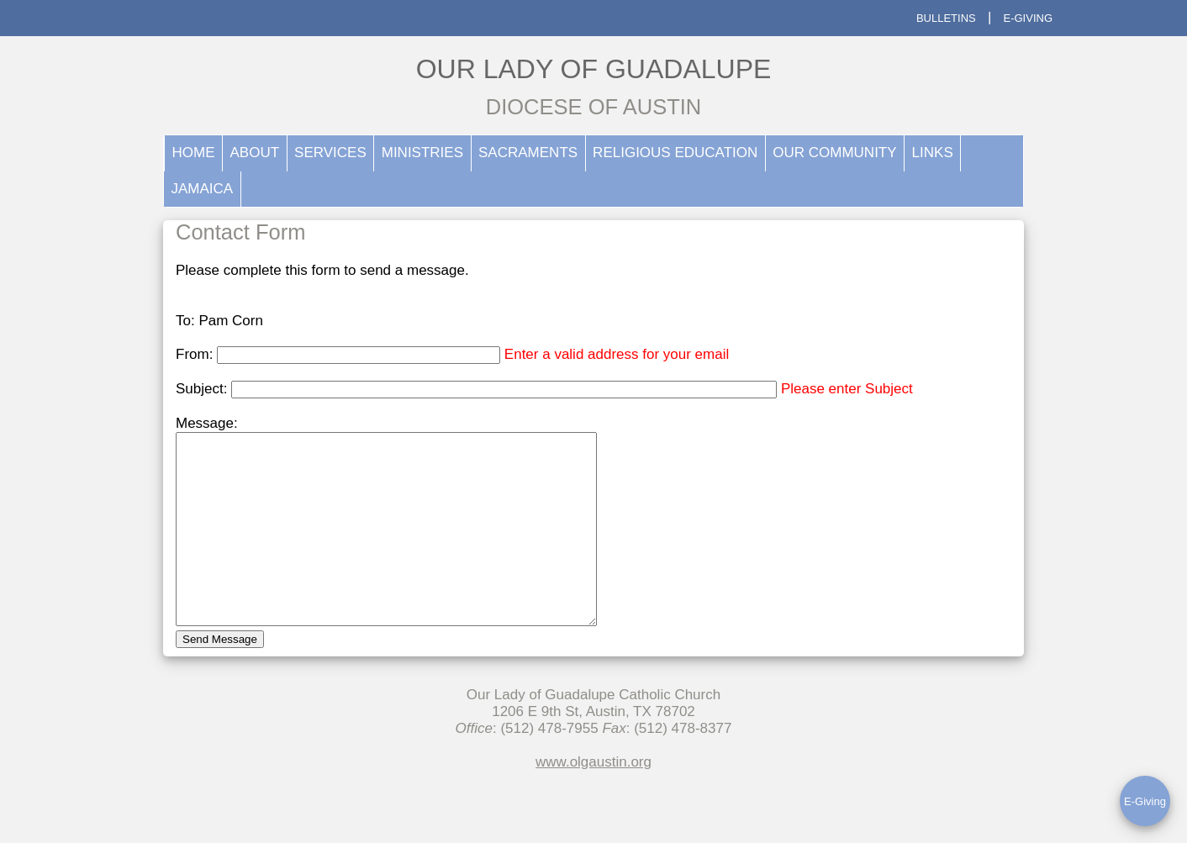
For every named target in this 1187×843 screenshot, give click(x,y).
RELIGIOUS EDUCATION (675, 153)
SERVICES (330, 153)
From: (196, 354)
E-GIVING (1027, 18)
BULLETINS (946, 18)
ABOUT (255, 153)
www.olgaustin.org (593, 800)
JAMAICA (202, 189)
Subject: (203, 389)
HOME (193, 153)
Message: (207, 423)
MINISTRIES (422, 153)
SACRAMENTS (528, 153)
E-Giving (1145, 801)
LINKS (932, 153)
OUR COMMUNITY (834, 153)
